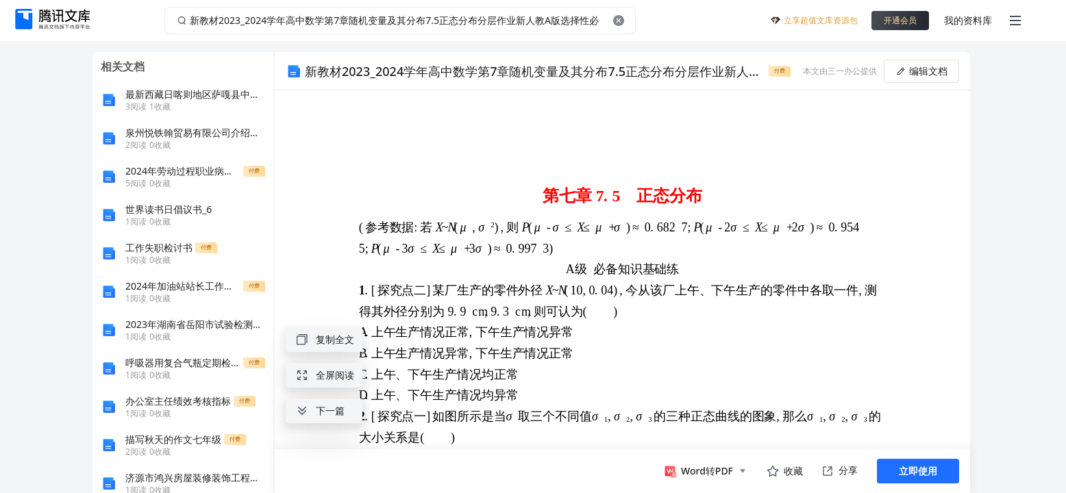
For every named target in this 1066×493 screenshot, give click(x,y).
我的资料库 (968, 20)
